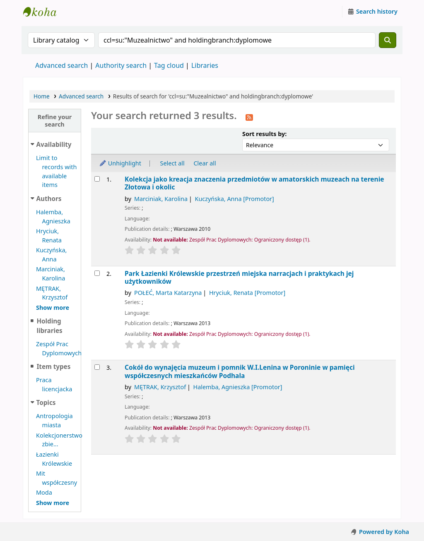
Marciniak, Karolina (161, 199)
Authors (49, 198)
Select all (172, 163)
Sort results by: (264, 134)
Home (42, 96)
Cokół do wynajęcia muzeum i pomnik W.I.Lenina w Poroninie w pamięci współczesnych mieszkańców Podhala (240, 372)
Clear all (205, 163)
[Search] (387, 40)
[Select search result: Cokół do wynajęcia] (97, 367)
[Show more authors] (52, 307)
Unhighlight (120, 163)
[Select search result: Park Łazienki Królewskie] (97, 273)
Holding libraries (49, 326)
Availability (54, 144)
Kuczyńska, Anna (234, 199)
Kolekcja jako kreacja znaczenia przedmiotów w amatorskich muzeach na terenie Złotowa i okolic (254, 183)
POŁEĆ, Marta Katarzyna (168, 293)
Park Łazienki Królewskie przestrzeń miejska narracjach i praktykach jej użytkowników (239, 278)
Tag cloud (169, 65)
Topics (46, 402)
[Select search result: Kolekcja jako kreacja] (97, 179)
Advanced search (61, 65)
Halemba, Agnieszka (237, 387)
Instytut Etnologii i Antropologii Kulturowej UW (44, 11)
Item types (53, 366)
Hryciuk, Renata (247, 293)
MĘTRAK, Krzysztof (160, 387)
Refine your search (55, 120)
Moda (44, 492)
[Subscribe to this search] (249, 116)
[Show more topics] (52, 503)
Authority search (121, 65)
